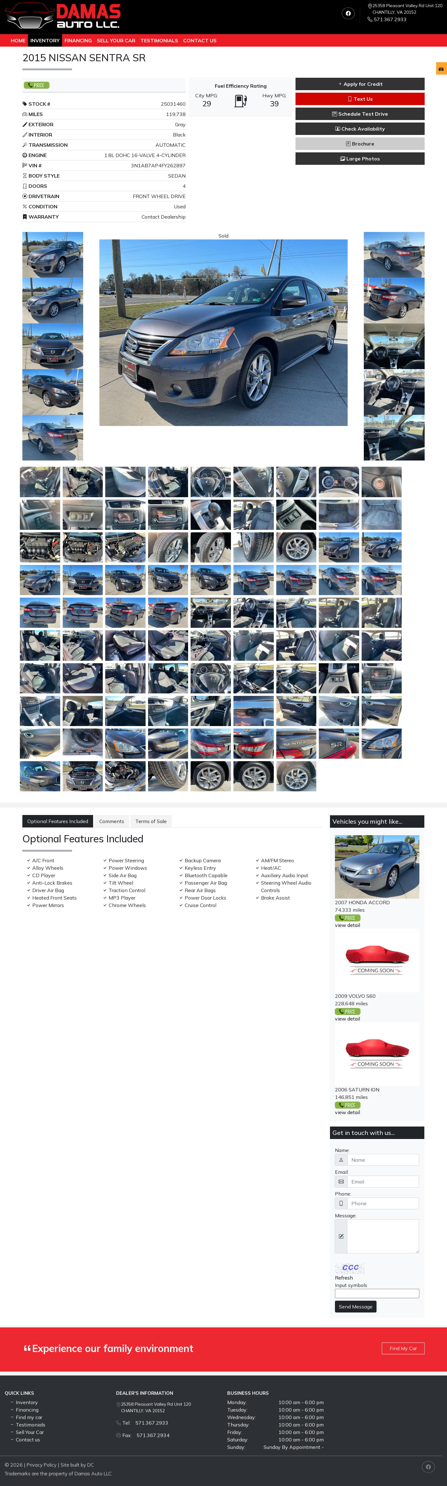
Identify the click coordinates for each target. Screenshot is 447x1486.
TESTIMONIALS (159, 40)
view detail (347, 925)
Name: (342, 1150)
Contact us (200, 40)
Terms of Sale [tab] (151, 821)
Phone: (343, 1194)
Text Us (360, 99)
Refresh (344, 1278)
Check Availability (360, 129)
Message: (345, 1215)
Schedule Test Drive (360, 114)
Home (18, 40)
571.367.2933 (387, 19)
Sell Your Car (116, 40)
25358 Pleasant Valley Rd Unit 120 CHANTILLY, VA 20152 (407, 9)
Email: (342, 1172)
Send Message (355, 1306)
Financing (78, 40)
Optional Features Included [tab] (57, 821)
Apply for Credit (360, 84)
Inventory (45, 40)
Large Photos (360, 158)
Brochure (360, 144)
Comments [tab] (111, 821)
